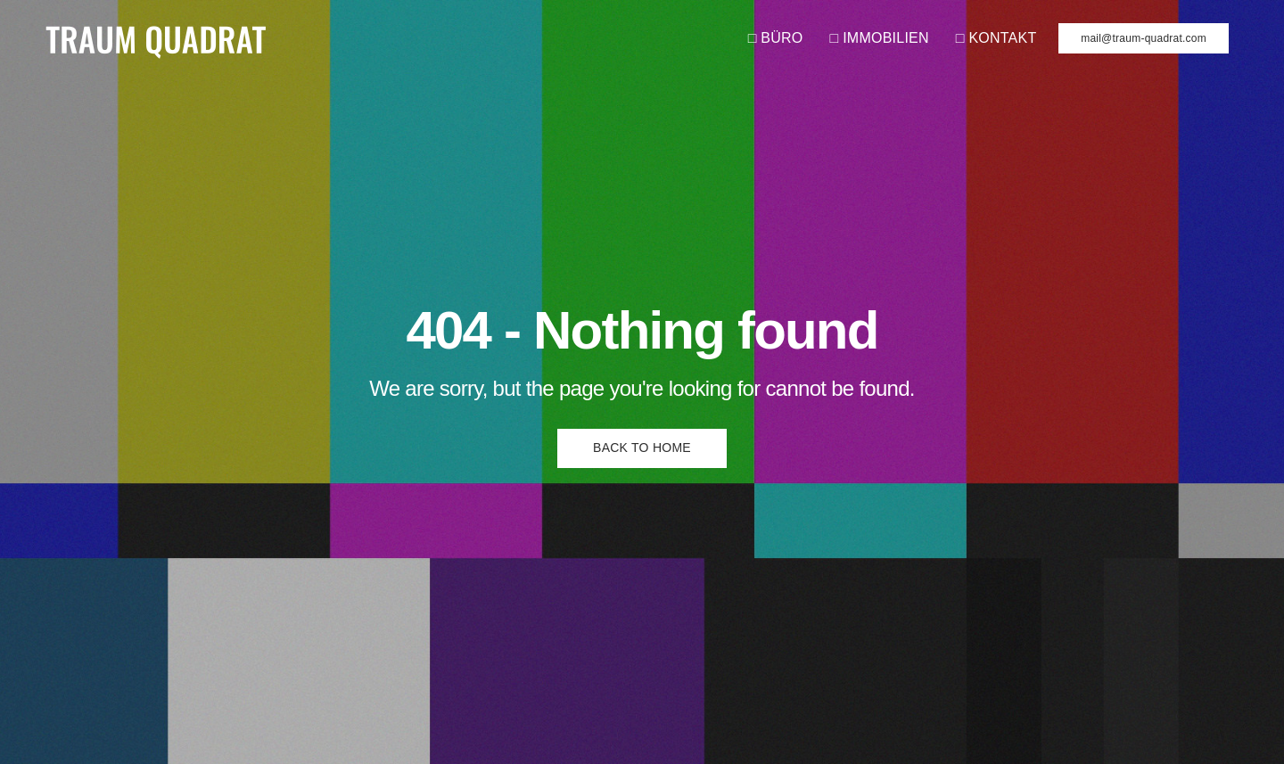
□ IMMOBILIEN (879, 37)
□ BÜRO (775, 37)
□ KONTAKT (996, 37)
